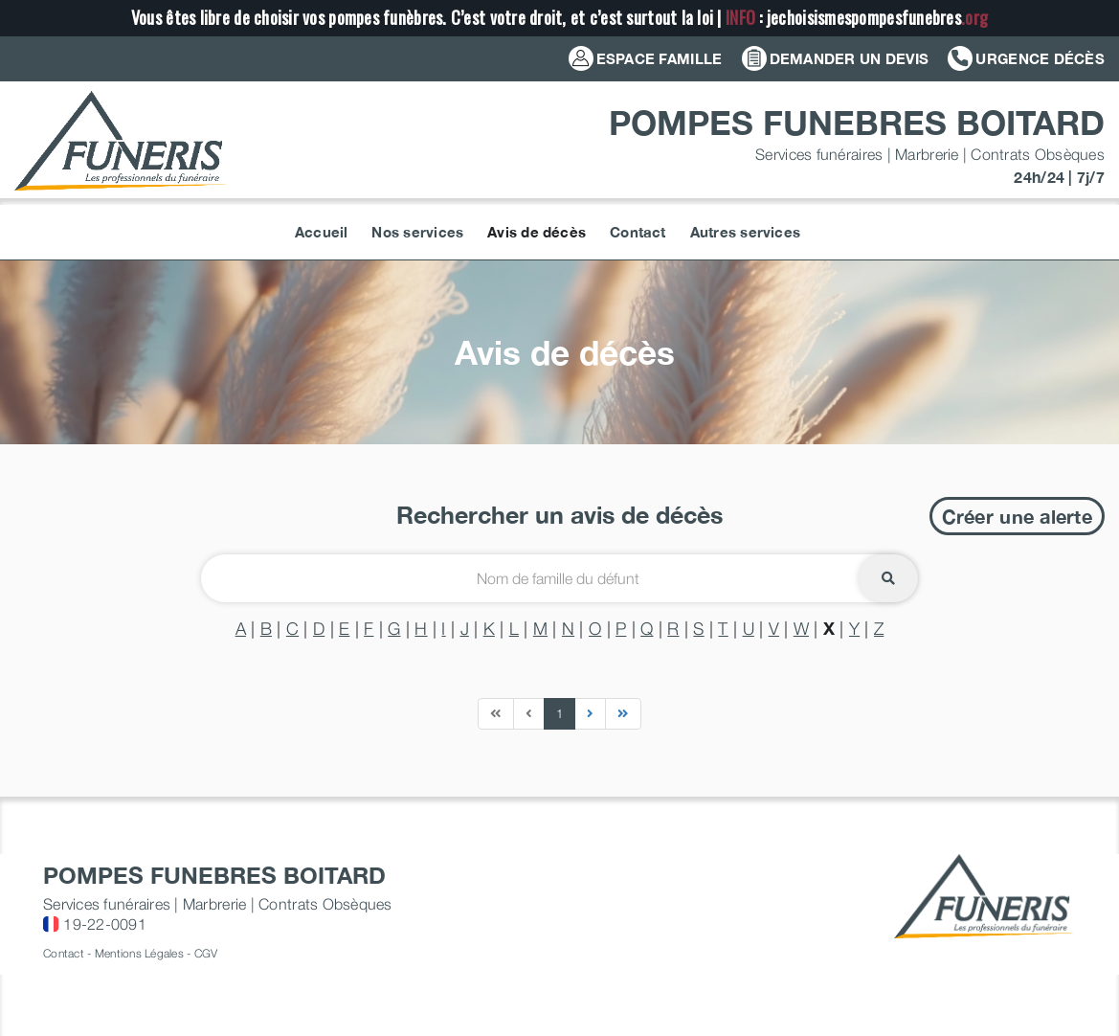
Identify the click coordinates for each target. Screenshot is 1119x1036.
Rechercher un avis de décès (559, 515)
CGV (206, 953)
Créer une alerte (1017, 516)
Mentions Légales (139, 953)
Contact (63, 953)
